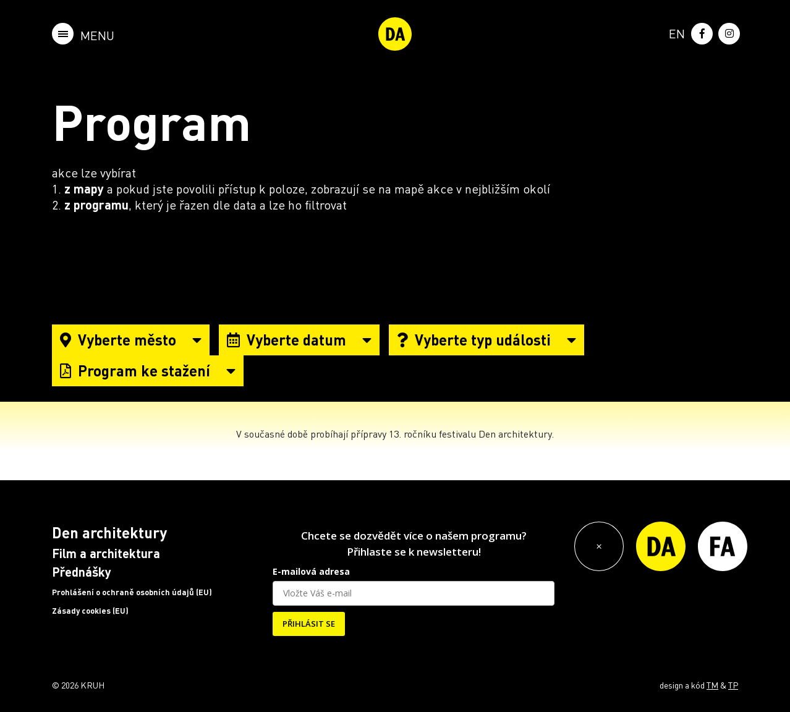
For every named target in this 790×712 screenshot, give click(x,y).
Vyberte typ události (486, 339)
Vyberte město (131, 339)
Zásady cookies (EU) (90, 611)
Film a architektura (106, 553)
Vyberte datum (299, 339)
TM (712, 684)
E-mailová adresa (311, 571)
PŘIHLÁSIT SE (308, 623)
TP (733, 684)
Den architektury (109, 532)
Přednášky (81, 572)
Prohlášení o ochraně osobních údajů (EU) (132, 592)
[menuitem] (674, 32)
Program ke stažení (148, 370)
